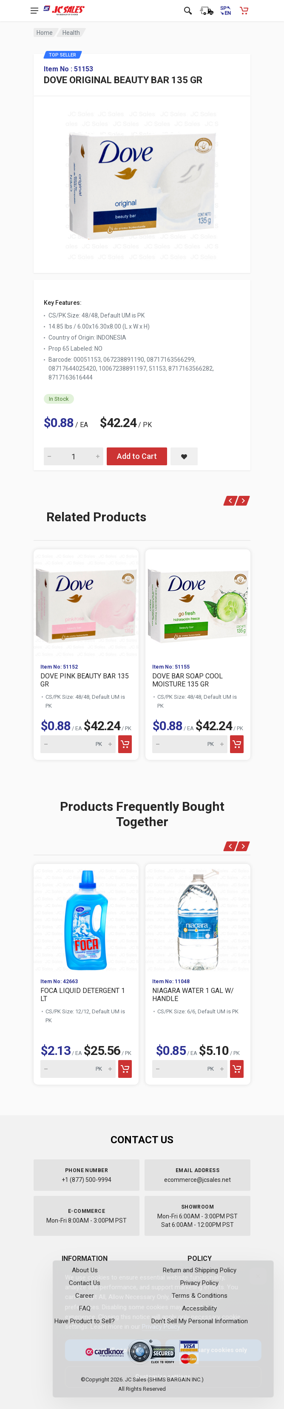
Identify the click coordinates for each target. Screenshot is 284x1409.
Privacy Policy (154, 1326)
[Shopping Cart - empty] (244, 10)
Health (71, 32)
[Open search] (188, 10)
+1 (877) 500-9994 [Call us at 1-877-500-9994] (86, 1179)
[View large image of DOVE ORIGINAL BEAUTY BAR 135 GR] (142, 183)
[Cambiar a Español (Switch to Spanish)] (225, 10)
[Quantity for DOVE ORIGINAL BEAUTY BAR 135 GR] (73, 456)
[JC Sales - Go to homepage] (64, 10)
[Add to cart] (125, 744)
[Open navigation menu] (34, 10)
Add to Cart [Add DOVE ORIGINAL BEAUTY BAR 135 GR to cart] (137, 456)
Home (45, 32)
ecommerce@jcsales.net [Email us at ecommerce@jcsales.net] (197, 1179)
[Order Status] (206, 10)
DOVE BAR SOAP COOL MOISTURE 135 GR (187, 680)
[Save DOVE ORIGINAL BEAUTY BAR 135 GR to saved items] (184, 456)
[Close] (251, 1276)
